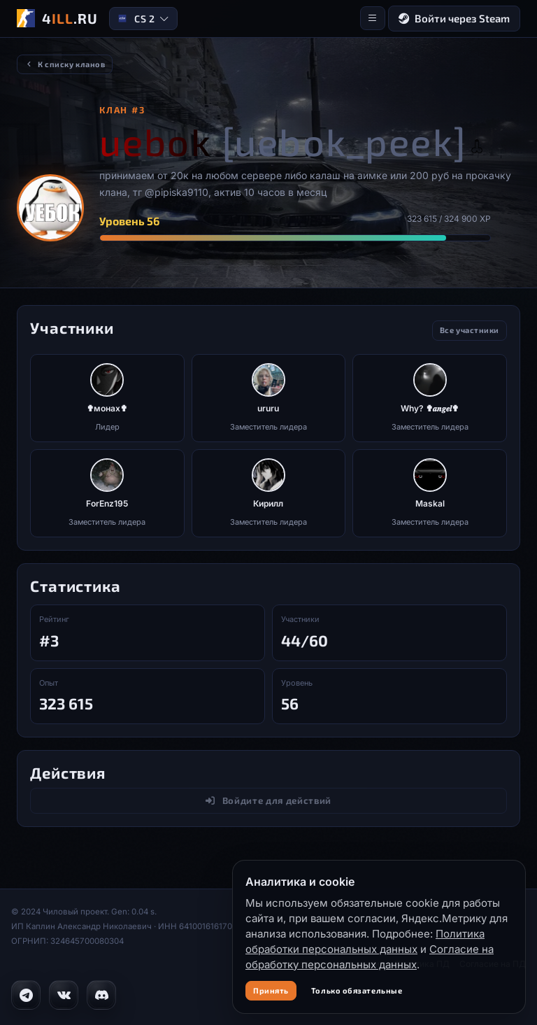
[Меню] (372, 18)
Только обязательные (356, 990)
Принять (271, 990)
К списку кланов (64, 64)
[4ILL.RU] (57, 18)
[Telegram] (26, 995)
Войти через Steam (454, 18)
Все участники (469, 329)
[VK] (63, 995)
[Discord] (101, 995)
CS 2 (142, 18)
